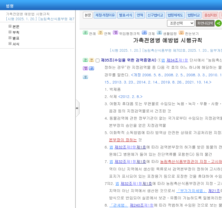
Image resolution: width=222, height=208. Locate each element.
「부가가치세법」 (191, 190)
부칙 (14, 32)
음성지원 (210, 15)
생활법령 (167, 33)
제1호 (141, 147)
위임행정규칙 (126, 33)
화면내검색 (205, 23)
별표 (14, 38)
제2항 (131, 147)
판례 (89, 33)
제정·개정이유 (104, 15)
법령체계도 (175, 15)
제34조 (172, 60)
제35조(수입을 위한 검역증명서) (129, 60)
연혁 (140, 15)
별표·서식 (125, 15)
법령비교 (194, 15)
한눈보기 (189, 33)
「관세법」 (118, 205)
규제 (148, 33)
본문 (14, 26)
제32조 (120, 147)
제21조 (214, 190)
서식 (14, 43)
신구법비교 (155, 15)
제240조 (137, 205)
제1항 (183, 60)
